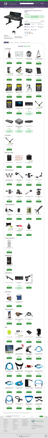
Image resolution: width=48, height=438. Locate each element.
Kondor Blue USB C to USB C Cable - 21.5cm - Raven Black (19, 404)
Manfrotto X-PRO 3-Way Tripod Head (28, 180)
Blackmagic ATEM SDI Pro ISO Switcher (9, 126)
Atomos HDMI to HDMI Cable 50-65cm (29, 319)
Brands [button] (40, 6)
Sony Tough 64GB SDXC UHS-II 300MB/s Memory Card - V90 (9, 92)
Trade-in (14, 429)
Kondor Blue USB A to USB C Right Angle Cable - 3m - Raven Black (29, 388)
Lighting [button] (16, 6)
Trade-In (43, 0)
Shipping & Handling (6, 422)
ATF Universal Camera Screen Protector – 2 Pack (9, 265)
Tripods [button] (19, 6)
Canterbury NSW (6, 431)
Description (11, 42)
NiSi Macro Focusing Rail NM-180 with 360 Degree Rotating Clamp (19, 354)
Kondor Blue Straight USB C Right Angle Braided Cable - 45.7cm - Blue (39, 371)
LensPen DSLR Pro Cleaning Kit (28, 214)
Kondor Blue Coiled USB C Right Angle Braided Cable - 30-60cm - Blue (29, 404)
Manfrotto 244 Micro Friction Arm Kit (39, 180)
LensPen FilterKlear (39, 214)
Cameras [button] (5, 6)
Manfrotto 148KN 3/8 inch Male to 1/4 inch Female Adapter (29, 59)
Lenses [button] (8, 6)
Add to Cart (38, 63)
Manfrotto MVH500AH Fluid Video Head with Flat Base (19, 180)
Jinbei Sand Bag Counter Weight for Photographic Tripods (19, 302)
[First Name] (34, 416)
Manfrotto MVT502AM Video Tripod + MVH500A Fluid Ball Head (39, 59)
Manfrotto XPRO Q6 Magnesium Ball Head (38, 196)
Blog (35, 0)
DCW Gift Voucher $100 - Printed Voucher (9, 354)
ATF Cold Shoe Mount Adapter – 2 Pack (19, 337)
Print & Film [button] (28, 6)
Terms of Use (5, 426)
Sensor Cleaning (15, 427)
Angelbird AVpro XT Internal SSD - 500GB (39, 75)
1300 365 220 (42, 3)
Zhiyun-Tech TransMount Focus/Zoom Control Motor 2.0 (38, 337)
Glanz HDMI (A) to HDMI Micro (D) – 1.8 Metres (9, 319)
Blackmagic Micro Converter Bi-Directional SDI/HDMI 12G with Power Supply (19, 127)
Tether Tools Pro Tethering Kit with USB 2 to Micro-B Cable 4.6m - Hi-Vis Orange (19, 320)
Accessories (6, 42)
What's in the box (22, 42)
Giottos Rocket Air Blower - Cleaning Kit (9, 214)
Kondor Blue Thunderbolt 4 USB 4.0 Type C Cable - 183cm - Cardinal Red (29, 371)
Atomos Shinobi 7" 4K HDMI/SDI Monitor (19, 108)
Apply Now (27, 24)
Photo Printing (39, 0)
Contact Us (16, 0)
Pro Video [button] (11, 6)
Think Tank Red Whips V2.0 (19, 162)
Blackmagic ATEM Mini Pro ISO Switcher (28, 108)
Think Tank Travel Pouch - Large (9, 162)
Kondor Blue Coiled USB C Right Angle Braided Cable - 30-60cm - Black (38, 404)
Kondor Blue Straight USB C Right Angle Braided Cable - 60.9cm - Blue (9, 388)
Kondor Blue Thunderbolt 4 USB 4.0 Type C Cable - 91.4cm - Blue (39, 354)
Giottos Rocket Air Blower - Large (9, 58)
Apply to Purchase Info (40, 24)
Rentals (14, 426)
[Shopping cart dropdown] (36, 3)
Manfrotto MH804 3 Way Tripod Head (9, 196)
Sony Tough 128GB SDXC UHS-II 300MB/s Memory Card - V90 (19, 92)
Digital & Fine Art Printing (16, 421)
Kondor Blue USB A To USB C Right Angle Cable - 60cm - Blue (39, 388)
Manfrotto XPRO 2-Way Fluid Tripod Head (29, 196)
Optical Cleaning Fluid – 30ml (19, 214)
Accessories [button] (24, 6)
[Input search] (26, 3)
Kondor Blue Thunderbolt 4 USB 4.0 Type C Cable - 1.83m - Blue (9, 371)
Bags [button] (21, 6)
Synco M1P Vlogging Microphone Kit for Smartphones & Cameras (29, 283)
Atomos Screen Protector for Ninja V (9, 248)
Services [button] (36, 6)
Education (28, 42)
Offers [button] (43, 6)
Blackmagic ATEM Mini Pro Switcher (19, 283)
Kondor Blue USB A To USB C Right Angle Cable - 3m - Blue (19, 388)
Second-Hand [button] (32, 6)
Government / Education (29, 0)
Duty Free (24, 0)
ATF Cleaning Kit (9, 230)
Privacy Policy (5, 427)
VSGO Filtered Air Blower (29, 230)
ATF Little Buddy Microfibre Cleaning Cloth (19, 230)
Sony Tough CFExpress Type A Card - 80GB (9, 108)
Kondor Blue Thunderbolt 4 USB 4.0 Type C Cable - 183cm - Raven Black (19, 371)
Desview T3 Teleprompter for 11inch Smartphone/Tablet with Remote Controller (28, 354)
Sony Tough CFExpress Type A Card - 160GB (39, 92)
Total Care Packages (15, 428)
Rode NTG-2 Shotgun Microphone (9, 282)
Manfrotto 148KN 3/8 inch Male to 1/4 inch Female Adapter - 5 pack (9, 180)
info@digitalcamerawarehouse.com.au (37, 425)
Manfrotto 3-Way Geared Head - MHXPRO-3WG (19, 196)
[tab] (6, 42)
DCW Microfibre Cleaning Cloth (19, 58)
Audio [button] (14, 6)
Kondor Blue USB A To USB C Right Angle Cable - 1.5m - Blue (9, 404)
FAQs (33, 0)
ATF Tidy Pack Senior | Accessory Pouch (29, 162)
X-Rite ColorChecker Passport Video (29, 75)
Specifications (17, 42)
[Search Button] (33, 3)
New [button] (38, 6)
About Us (20, 0)
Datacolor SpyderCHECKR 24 (9, 301)
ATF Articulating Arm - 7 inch (38, 108)
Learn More (33, 24)
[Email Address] (25, 416)
